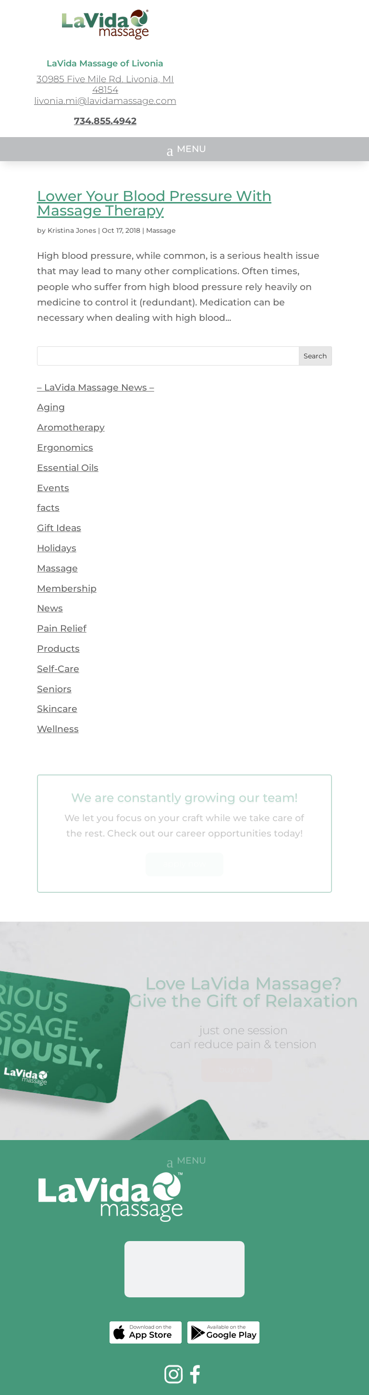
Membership (67, 588)
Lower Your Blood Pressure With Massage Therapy (154, 203)
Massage (161, 230)
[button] (184, 149)
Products (58, 648)
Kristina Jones (72, 230)
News (50, 608)
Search (315, 356)
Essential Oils (67, 467)
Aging (51, 407)
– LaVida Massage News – (95, 387)
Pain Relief (61, 628)
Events (53, 488)
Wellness (58, 729)
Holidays (56, 548)
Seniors (54, 689)
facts (48, 507)
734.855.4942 (105, 121)
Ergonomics (65, 447)
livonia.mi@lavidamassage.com (105, 100)
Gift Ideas (59, 527)
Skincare (57, 708)
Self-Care (58, 668)
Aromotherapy (71, 427)
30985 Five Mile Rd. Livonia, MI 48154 (105, 85)
